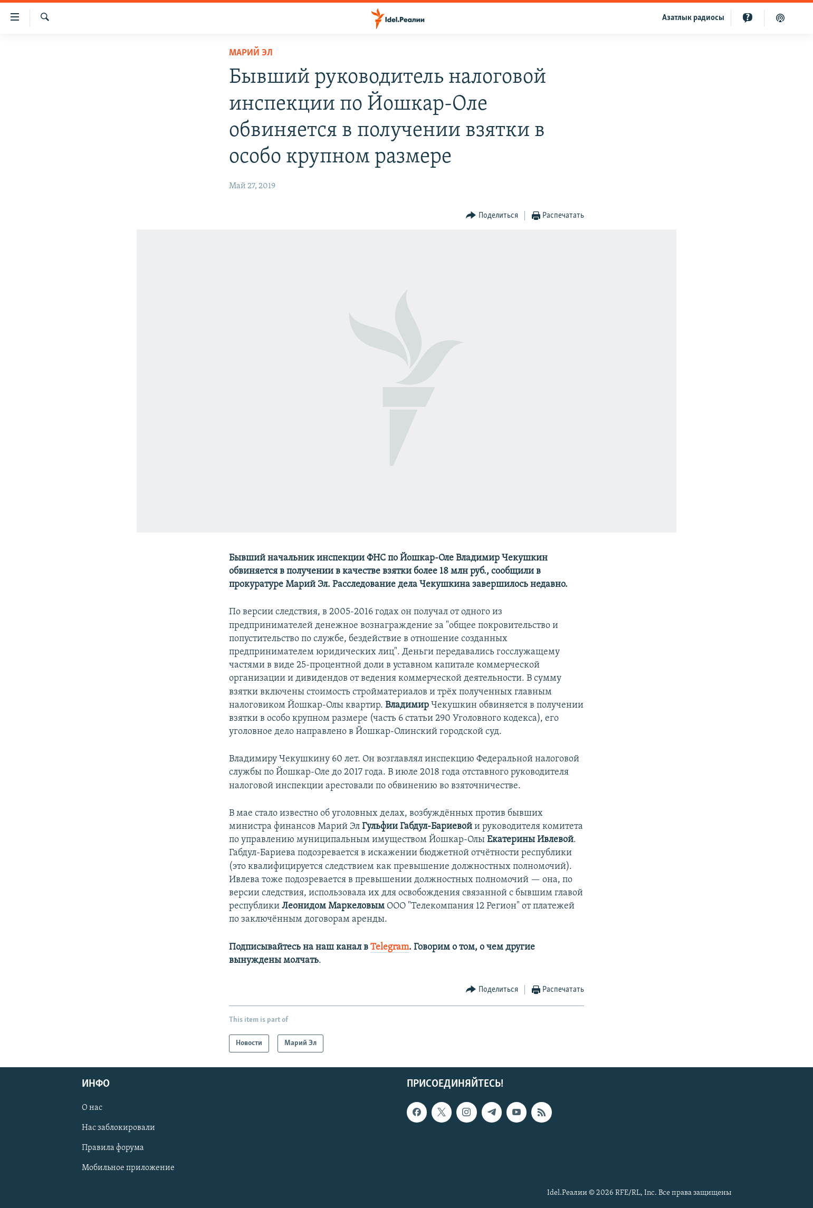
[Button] (492, 216)
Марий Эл (251, 53)
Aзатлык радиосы (693, 18)
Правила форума (113, 1148)
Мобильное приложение (128, 1168)
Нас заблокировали (118, 1128)
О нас (92, 1108)
